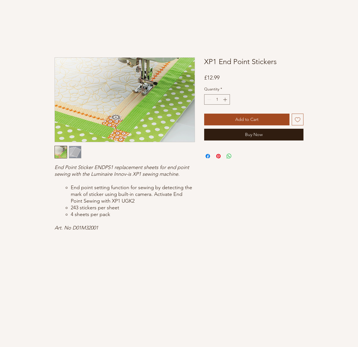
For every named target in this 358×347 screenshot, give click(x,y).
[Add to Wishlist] (297, 119)
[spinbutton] (217, 99)
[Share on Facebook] (207, 156)
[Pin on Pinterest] (218, 156)
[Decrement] (208, 99)
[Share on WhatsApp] (229, 156)
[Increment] (225, 99)
